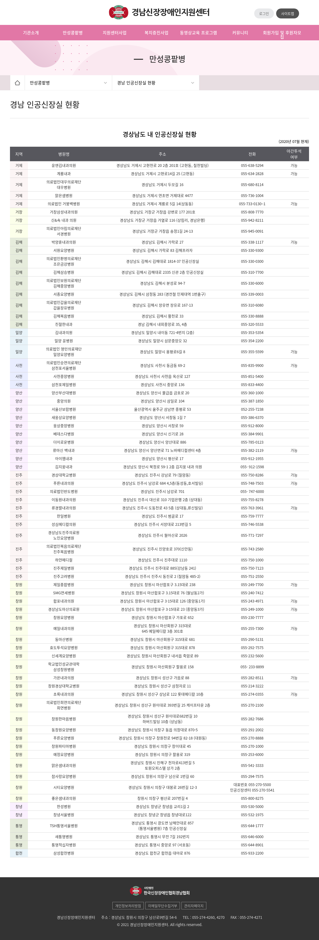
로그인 (264, 13)
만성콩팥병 (40, 82)
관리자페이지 (194, 905)
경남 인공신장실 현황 (136, 82)
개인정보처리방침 (128, 905)
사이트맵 (287, 13)
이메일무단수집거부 (162, 905)
